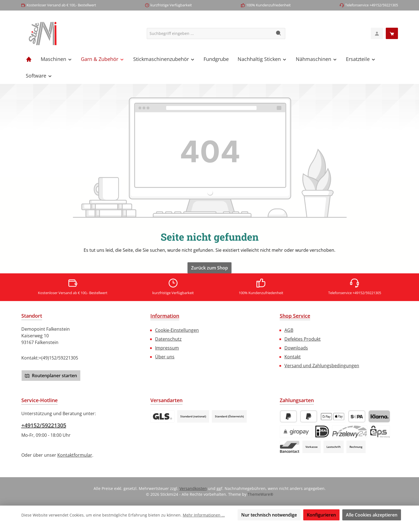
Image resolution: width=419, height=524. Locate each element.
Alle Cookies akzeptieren (371, 515)
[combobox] (210, 33)
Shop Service (295, 315)
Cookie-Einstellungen (177, 330)
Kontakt (292, 357)
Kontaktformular (74, 455)
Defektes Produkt (302, 339)
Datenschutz (168, 339)
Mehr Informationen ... (204, 515)
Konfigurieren (321, 515)
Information (164, 315)
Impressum (167, 348)
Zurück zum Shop (209, 268)
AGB (288, 330)
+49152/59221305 (43, 425)
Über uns (164, 357)
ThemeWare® (260, 494)
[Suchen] (278, 33)
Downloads (296, 348)
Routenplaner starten (51, 376)
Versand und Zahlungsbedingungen (321, 366)
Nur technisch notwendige (269, 515)
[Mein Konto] (377, 33)
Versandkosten (193, 488)
